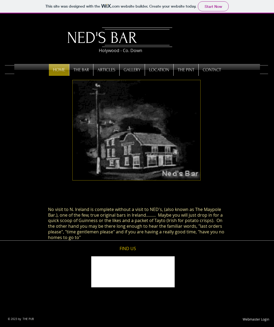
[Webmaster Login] (255, 319)
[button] (136, 130)
